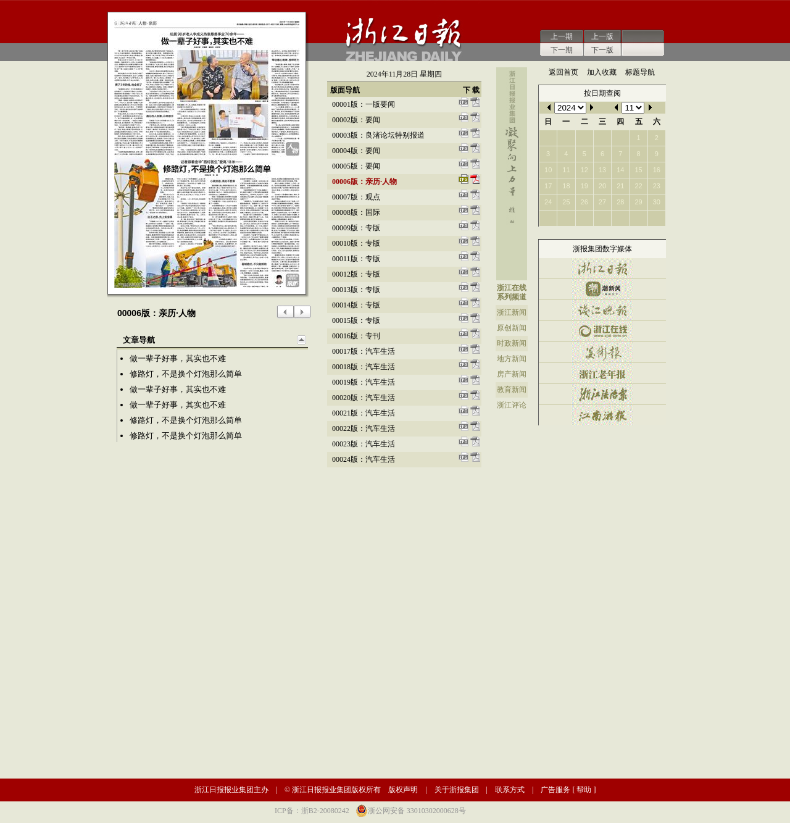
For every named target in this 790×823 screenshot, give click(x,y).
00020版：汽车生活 (363, 397)
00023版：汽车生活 (363, 444)
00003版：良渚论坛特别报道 (378, 135)
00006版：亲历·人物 (364, 181)
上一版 (602, 36)
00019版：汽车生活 (363, 382)
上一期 (562, 36)
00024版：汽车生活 (363, 459)
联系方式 (510, 789)
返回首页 (563, 72)
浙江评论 (511, 405)
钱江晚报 (602, 310)
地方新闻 (511, 358)
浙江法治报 (602, 394)
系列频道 (511, 297)
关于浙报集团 (456, 789)
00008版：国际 (356, 212)
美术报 (602, 352)
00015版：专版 (356, 320)
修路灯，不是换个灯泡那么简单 (186, 373)
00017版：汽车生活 (363, 351)
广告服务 (555, 789)
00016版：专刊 (356, 336)
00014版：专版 (356, 305)
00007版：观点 (356, 197)
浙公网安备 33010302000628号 (417, 810)
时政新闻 (511, 343)
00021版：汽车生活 (363, 413)
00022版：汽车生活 (363, 428)
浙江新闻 (511, 312)
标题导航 (640, 72)
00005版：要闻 (356, 166)
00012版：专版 (356, 274)
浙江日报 (602, 268)
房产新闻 (511, 374)
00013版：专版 (356, 289)
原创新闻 (511, 328)
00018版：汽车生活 (363, 366)
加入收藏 (602, 72)
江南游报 (602, 415)
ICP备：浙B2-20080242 (312, 810)
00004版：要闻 (356, 150)
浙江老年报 (602, 373)
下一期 (562, 50)
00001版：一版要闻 (363, 104)
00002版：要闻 (356, 119)
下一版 (602, 50)
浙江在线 (511, 287)
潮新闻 (602, 289)
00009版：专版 (356, 228)
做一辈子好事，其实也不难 (178, 358)
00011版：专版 (356, 258)
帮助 (583, 789)
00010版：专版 (356, 243)
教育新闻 (511, 389)
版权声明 (403, 789)
